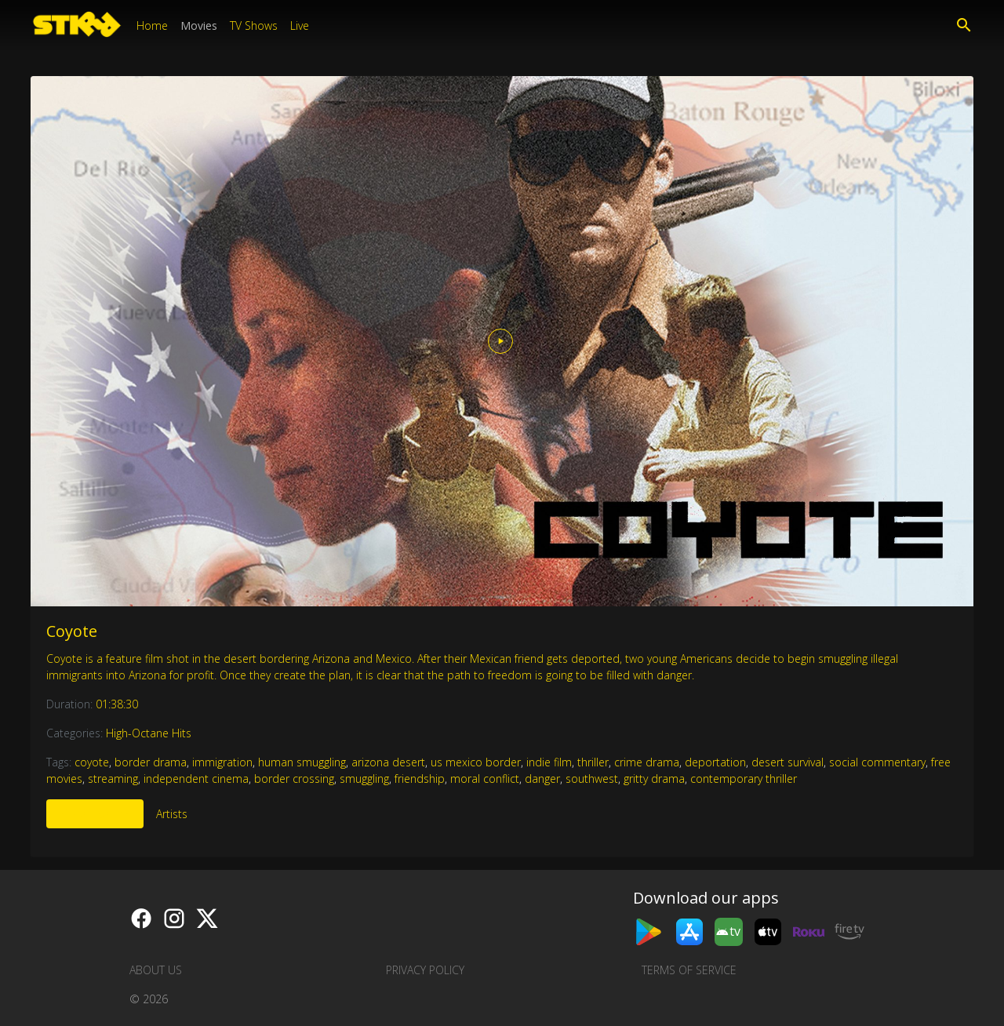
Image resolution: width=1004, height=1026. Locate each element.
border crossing (294, 778)
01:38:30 (117, 704)
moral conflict (484, 778)
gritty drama (654, 778)
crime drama (646, 762)
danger (542, 778)
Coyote (71, 631)
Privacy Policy (425, 969)
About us (155, 969)
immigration (222, 762)
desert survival (787, 762)
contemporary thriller (743, 778)
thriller (593, 762)
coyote (92, 762)
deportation (715, 762)
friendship (420, 778)
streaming (113, 778)
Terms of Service (689, 969)
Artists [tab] (171, 813)
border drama (151, 762)
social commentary (877, 762)
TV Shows (254, 25)
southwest (592, 778)
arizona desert (388, 762)
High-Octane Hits (148, 733)
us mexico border (476, 762)
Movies (198, 25)
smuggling (364, 778)
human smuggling (302, 762)
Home (152, 25)
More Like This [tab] (95, 813)
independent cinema (196, 778)
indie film (549, 762)
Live (299, 25)
